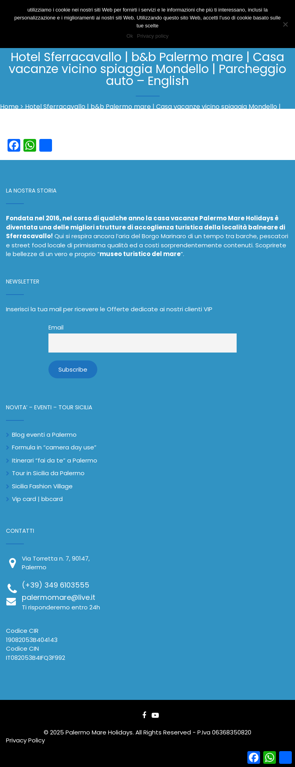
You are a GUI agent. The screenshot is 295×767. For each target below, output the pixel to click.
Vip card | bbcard (37, 499)
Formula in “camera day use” (54, 447)
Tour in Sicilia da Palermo (48, 473)
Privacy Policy (25, 740)
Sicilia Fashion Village (42, 486)
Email (56, 327)
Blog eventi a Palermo (44, 434)
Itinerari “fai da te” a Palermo (54, 460)
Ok (129, 36)
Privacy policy (152, 36)
